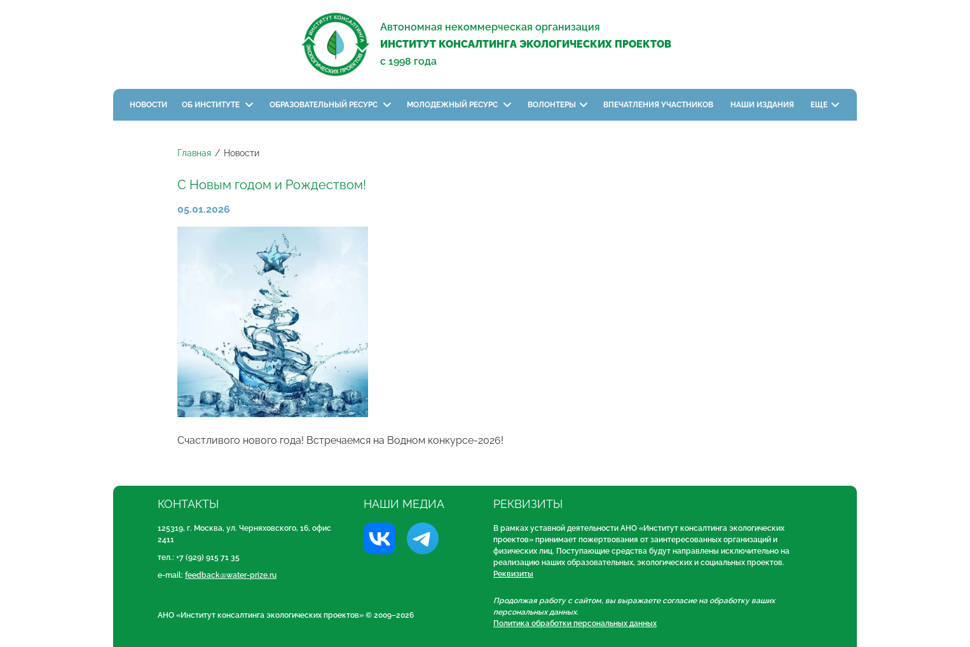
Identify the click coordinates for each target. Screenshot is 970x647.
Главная (194, 153)
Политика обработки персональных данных (575, 623)
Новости (148, 104)
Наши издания (763, 104)
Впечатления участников (659, 104)
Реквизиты (513, 574)
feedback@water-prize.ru (231, 575)
